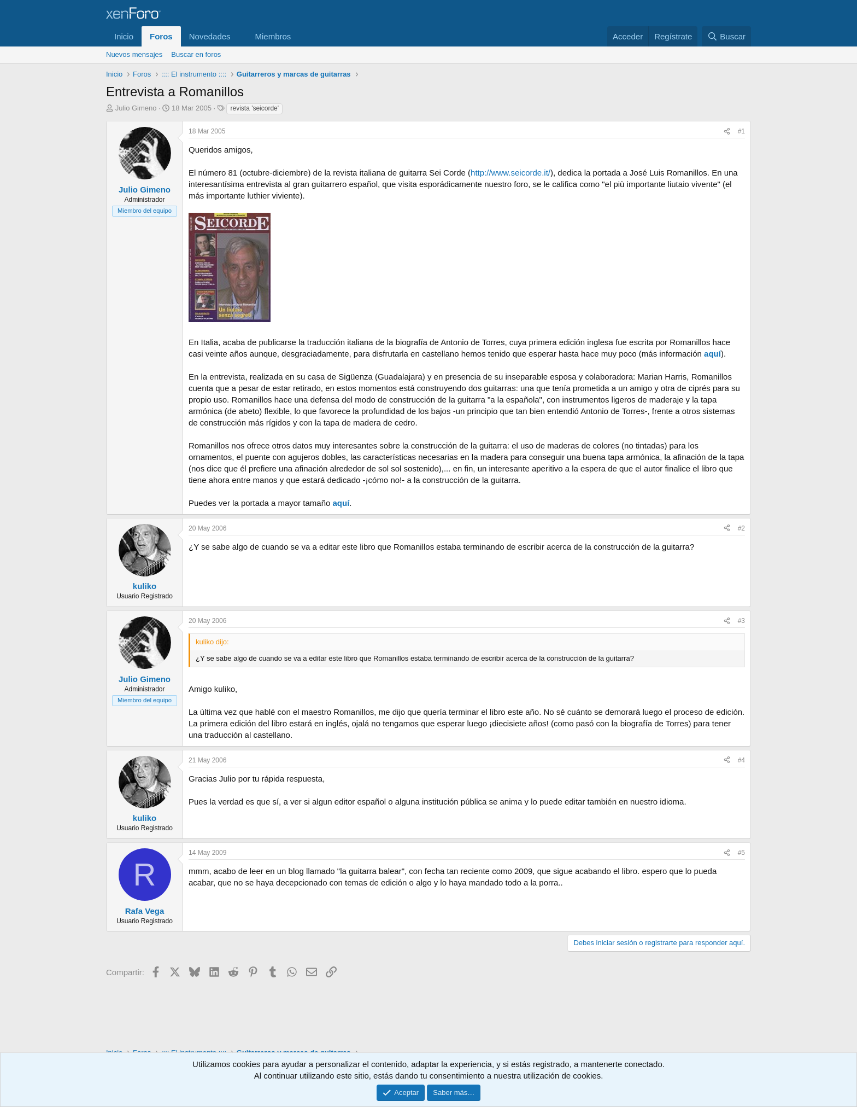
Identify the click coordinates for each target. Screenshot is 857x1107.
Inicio (123, 36)
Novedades (210, 36)
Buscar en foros (196, 54)
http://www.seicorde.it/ (510, 172)
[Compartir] (727, 131)
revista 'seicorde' (254, 108)
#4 (741, 760)
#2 (741, 528)
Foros (161, 36)
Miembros (273, 36)
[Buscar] (726, 36)
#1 (741, 131)
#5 (741, 853)
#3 (741, 621)
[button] (238, 36)
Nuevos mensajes (134, 54)
